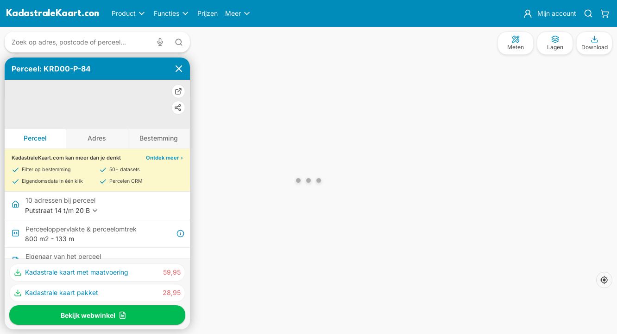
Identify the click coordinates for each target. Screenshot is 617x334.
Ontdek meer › (164, 157)
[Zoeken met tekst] (179, 42)
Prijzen (207, 13)
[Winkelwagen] (605, 13)
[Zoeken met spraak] (162, 42)
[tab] (35, 138)
